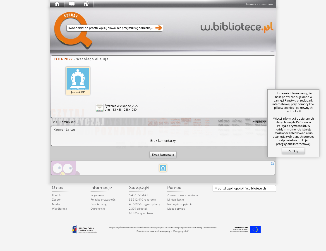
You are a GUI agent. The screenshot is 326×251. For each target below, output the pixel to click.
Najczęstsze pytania (179, 204)
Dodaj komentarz (163, 154)
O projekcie (98, 209)
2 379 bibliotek (138, 209)
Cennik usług (99, 204)
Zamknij (293, 151)
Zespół (56, 199)
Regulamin (97, 195)
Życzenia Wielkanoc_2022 (121, 106)
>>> (263, 122)
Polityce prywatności (291, 126)
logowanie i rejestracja (260, 3)
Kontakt (57, 195)
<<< (63, 122)
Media (56, 204)
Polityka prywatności (103, 199)
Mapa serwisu (176, 209)
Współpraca (59, 209)
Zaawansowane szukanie (183, 195)
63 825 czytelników (141, 213)
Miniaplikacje (175, 199)
